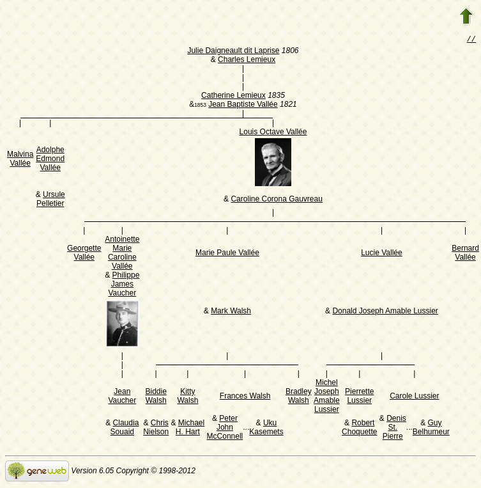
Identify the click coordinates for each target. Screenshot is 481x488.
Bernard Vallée (465, 254)
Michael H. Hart (190, 428)
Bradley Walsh (299, 397)
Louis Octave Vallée (273, 133)
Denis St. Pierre (394, 428)
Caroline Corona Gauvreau (276, 200)
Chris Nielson (156, 428)
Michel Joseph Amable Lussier (327, 397)
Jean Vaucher (122, 397)
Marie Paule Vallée (227, 253)
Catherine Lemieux (233, 96)
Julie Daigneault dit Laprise (233, 51)
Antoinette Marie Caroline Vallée (122, 254)
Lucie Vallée (381, 253)
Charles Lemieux (246, 60)
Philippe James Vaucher (123, 285)
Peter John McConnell (225, 428)
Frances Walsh (245, 397)
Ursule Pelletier (50, 200)
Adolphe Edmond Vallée (50, 159)
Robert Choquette (359, 428)
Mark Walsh (231, 312)
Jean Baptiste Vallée (243, 105)
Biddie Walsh (155, 397)
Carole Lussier (414, 397)
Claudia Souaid (125, 428)
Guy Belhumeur (431, 428)
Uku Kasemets (266, 428)
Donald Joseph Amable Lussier (385, 312)
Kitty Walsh (187, 397)
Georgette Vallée (84, 254)
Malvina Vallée (20, 160)
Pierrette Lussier (359, 397)
